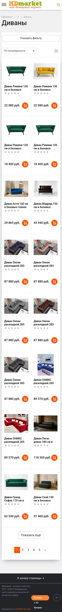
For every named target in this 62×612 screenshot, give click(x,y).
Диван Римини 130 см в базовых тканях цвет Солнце (45, 91)
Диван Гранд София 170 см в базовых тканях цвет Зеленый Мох (16, 502)
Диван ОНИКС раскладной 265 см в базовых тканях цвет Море (45, 384)
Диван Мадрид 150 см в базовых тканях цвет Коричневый (46, 208)
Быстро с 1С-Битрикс (38, 598)
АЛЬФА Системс (23, 609)
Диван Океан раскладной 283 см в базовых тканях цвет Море (15, 267)
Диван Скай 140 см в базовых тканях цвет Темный (44, 502)
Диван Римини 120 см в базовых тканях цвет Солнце (45, 150)
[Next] (45, 550)
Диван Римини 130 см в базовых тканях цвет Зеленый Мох (16, 91)
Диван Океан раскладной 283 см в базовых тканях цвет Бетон (15, 326)
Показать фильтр (31, 38)
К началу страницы (30, 578)
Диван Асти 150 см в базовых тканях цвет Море (16, 207)
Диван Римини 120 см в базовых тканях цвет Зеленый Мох (16, 150)
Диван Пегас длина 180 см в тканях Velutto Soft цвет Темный (45, 443)
